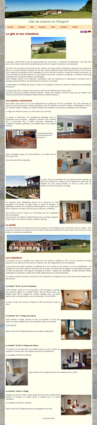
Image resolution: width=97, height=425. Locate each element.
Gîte (32, 27)
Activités (42, 27)
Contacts (63, 27)
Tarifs (53, 27)
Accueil (10, 27)
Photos (75, 27)
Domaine (21, 27)
